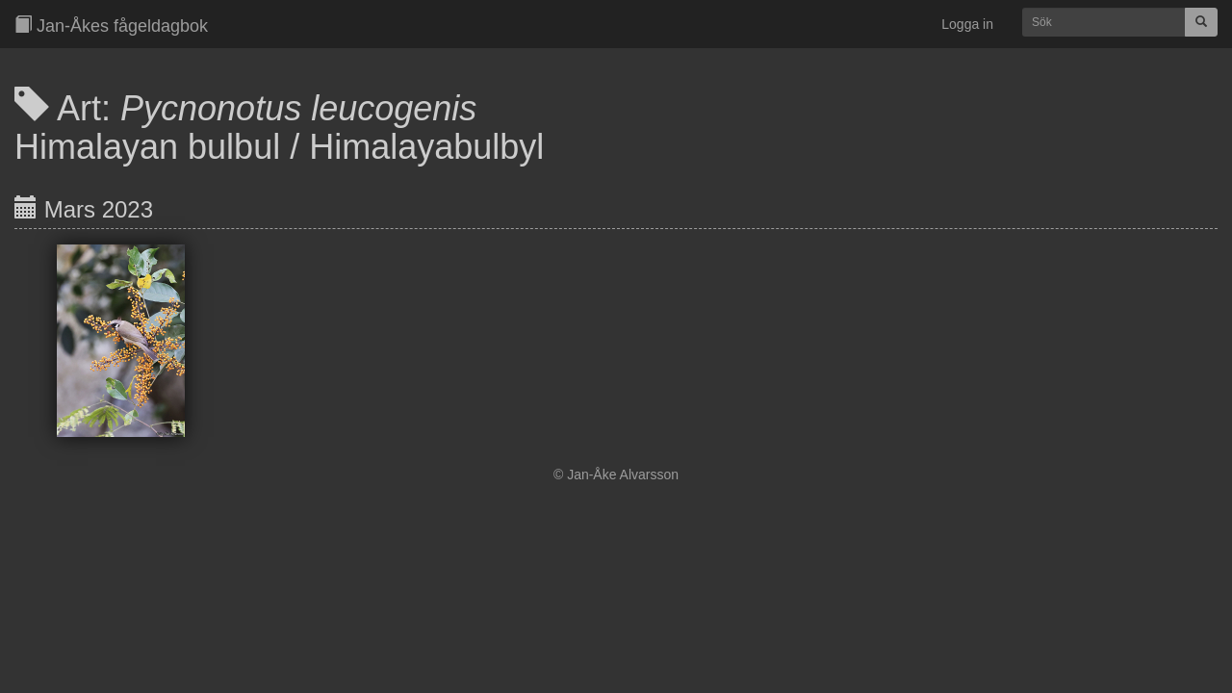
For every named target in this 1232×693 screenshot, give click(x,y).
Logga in (967, 24)
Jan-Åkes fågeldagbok (111, 25)
